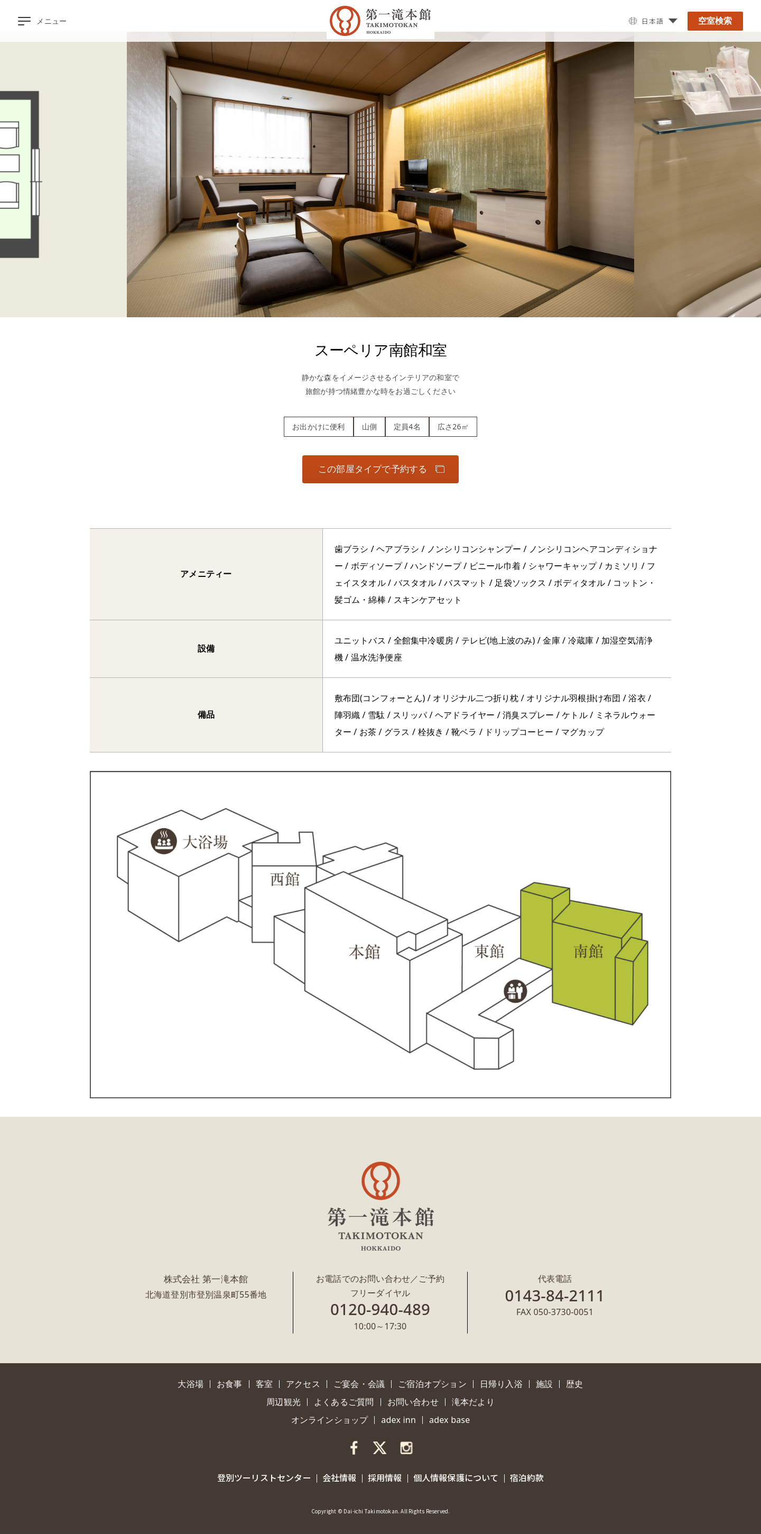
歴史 (574, 1384)
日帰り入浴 (501, 1384)
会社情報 (339, 1477)
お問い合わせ (413, 1402)
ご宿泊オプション (432, 1384)
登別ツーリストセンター (264, 1477)
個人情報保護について (456, 1477)
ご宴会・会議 (359, 1384)
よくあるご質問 (344, 1402)
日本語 (651, 21)
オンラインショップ (329, 1420)
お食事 (230, 1384)
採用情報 (385, 1477)
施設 (544, 1384)
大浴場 (190, 1384)
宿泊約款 (527, 1477)
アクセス (303, 1384)
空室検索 (715, 20)
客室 (264, 1384)
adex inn (398, 1420)
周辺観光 (283, 1402)
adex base (449, 1420)
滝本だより (473, 1402)
